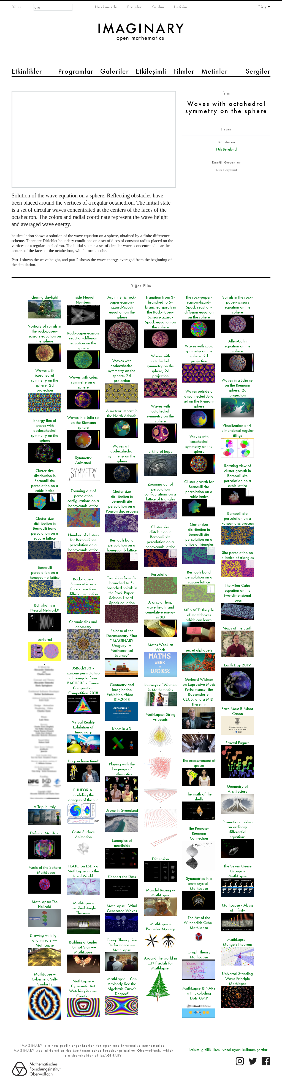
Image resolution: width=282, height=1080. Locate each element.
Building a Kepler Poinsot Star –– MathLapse (83, 947)
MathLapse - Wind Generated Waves (122, 908)
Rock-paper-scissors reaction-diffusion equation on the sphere (83, 340)
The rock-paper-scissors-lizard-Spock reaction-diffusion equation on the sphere (199, 307)
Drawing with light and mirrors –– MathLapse (44, 940)
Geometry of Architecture (237, 789)
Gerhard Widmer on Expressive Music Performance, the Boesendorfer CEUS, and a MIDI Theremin (199, 692)
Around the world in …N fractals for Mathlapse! (160, 963)
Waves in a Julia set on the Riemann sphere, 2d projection (237, 388)
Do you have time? (83, 761)
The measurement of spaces (199, 763)
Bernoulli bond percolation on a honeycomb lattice (122, 545)
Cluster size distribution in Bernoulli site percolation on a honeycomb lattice (160, 536)
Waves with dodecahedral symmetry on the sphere (121, 453)
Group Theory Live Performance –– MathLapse (122, 944)
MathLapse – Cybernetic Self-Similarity (45, 979)
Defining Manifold (44, 832)
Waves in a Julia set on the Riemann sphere (83, 422)
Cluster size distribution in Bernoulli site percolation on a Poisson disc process (122, 501)
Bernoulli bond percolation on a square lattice (198, 577)
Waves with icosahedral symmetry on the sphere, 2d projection (44, 380)
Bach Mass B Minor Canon (237, 711)
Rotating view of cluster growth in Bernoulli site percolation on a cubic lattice (237, 475)
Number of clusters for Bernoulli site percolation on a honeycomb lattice (83, 542)
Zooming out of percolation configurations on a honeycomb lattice (83, 498)
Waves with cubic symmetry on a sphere (83, 382)
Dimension (160, 858)
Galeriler (114, 71)
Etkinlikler (27, 71)
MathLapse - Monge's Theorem (237, 942)
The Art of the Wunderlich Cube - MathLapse (199, 922)
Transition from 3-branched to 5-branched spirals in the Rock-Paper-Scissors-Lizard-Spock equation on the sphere (160, 312)
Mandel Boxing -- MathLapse (160, 892)
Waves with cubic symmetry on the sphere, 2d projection (199, 353)
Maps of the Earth (237, 628)
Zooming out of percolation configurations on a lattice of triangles (160, 492)
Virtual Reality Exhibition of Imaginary (83, 727)
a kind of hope (160, 451)
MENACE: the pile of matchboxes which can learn (199, 614)
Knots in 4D (121, 728)
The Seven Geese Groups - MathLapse (237, 871)
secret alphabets (199, 650)
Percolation (160, 574)
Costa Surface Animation (83, 834)
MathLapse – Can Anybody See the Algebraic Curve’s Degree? (122, 986)
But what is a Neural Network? (44, 608)
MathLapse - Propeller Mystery (160, 926)
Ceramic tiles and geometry (83, 624)
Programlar (75, 71)
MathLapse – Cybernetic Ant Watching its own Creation (83, 988)
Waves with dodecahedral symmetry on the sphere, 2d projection (121, 370)
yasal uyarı (231, 1049)
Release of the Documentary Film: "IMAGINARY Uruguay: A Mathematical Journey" (121, 643)
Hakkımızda (106, 6)
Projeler (134, 6)
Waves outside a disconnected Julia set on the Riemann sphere (198, 399)
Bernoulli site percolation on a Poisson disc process (237, 518)
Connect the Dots (122, 876)
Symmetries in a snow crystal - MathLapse (199, 883)
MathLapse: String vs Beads (160, 717)
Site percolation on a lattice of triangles (237, 555)
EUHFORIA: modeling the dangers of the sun (83, 794)
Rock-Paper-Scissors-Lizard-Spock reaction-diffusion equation (83, 586)
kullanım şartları (255, 1049)
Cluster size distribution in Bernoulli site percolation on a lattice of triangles (199, 534)
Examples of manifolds (122, 843)
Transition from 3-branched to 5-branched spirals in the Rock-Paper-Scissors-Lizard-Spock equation (122, 590)
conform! (44, 639)
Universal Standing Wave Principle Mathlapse (237, 978)
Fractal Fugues (237, 742)
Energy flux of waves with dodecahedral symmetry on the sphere (44, 430)
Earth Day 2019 (237, 665)
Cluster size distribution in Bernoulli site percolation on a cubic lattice (44, 480)
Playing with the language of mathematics (122, 769)
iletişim (194, 1049)
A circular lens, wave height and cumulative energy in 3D (160, 610)
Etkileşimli (151, 71)
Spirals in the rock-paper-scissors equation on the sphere (237, 305)
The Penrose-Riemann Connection (198, 833)
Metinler (214, 71)
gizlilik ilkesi (210, 1049)
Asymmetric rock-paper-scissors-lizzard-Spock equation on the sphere (121, 307)
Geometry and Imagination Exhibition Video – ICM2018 (122, 692)
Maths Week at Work (160, 647)
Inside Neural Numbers (83, 300)
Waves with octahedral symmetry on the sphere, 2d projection (160, 365)
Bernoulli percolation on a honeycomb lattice (44, 572)
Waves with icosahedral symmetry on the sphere (198, 444)
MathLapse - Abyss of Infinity (237, 908)
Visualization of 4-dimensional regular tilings (237, 430)
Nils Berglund (226, 149)
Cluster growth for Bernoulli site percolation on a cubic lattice (199, 489)
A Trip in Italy (45, 806)
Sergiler (258, 71)
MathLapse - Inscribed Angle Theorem (83, 908)
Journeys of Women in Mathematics (160, 687)
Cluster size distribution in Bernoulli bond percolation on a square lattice (44, 528)
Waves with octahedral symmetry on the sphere (160, 414)
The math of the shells (199, 797)
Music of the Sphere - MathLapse (44, 870)
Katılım (157, 6)
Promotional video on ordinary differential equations (238, 829)
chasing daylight (44, 297)
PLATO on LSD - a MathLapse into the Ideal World (83, 871)
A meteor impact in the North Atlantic (121, 413)
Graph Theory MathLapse (199, 955)
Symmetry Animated (83, 460)
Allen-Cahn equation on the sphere (237, 346)
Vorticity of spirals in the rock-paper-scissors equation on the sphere (44, 334)
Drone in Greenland (121, 810)
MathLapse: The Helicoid (45, 904)
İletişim (180, 6)
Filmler (183, 71)
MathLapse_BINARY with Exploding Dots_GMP (199, 993)
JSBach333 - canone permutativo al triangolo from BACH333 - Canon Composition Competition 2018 (83, 680)
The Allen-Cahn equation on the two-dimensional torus (237, 593)
